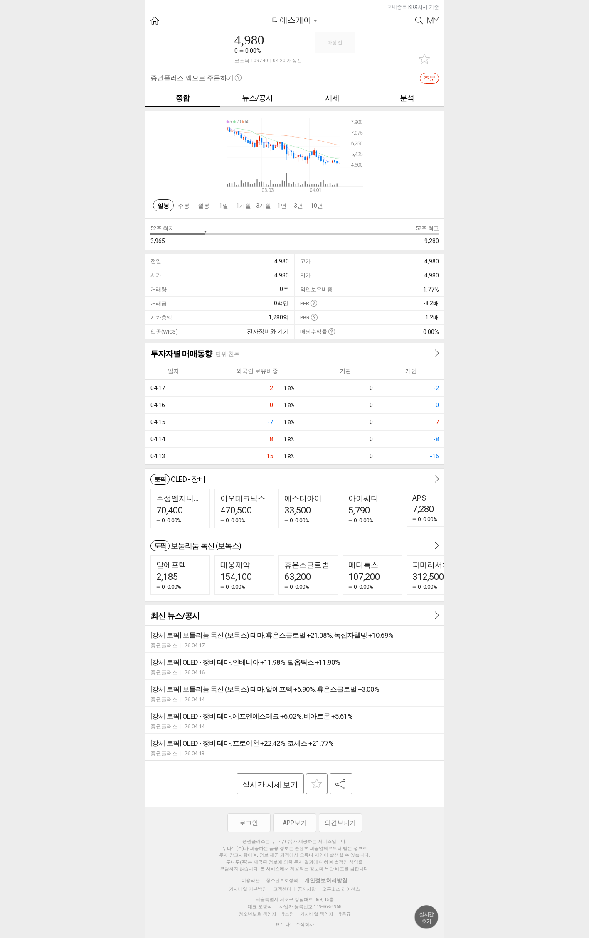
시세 (332, 97)
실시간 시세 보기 (270, 784)
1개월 (243, 205)
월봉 (203, 205)
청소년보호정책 (282, 880)
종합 (182, 97)
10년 (317, 205)
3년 (298, 205)
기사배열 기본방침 (248, 889)
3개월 (263, 205)
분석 (407, 97)
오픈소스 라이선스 (341, 889)
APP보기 (295, 823)
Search (419, 21)
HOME (154, 21)
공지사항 (307, 889)
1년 (281, 205)
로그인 (248, 823)
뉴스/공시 (257, 97)
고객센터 (282, 889)
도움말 (313, 303)
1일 (223, 205)
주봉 (184, 205)
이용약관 (251, 880)
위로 (426, 917)
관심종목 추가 (424, 59)
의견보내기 (340, 823)
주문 (429, 78)
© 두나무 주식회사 (294, 924)
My (433, 20)
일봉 (163, 205)
